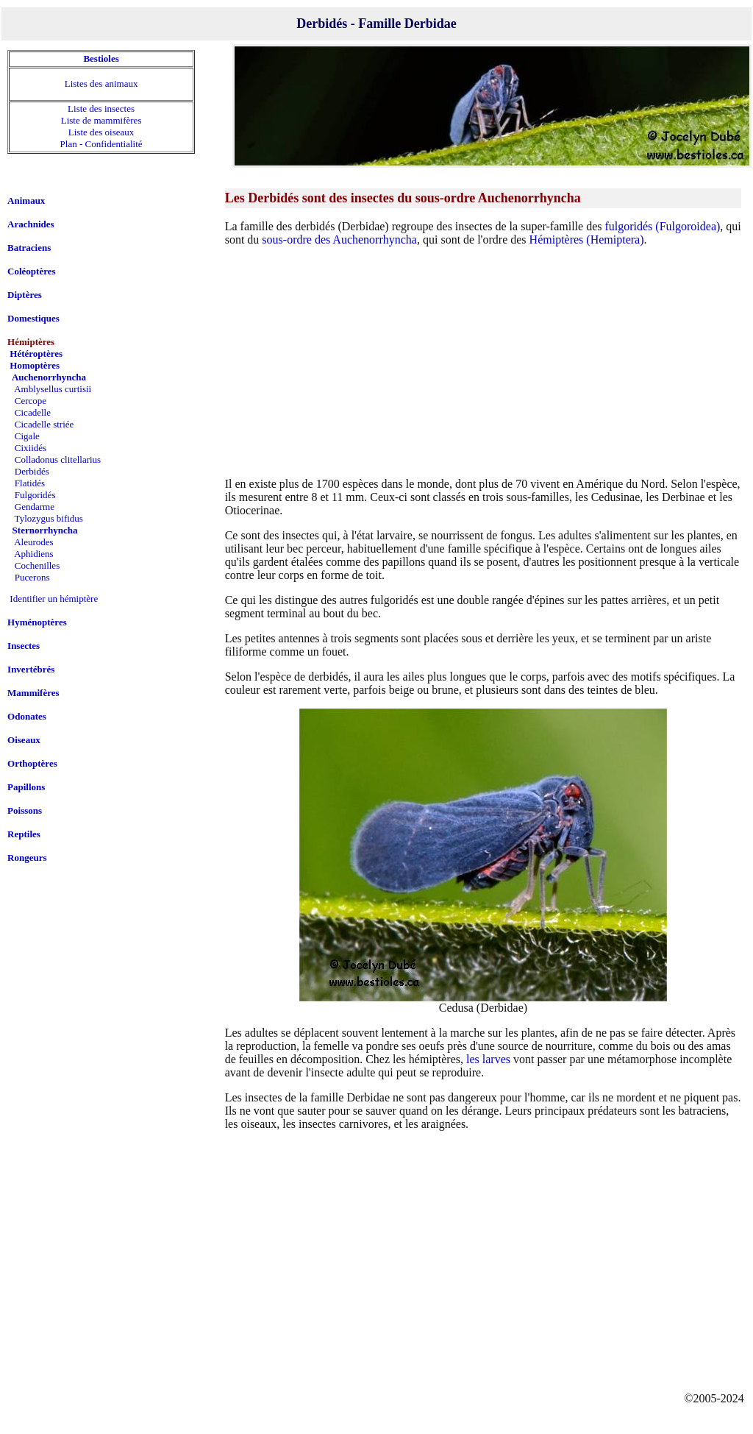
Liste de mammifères (101, 120)
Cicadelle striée (44, 424)
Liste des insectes (101, 108)
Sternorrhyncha (45, 530)
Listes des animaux (101, 83)
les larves (488, 1059)
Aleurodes (33, 541)
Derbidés (32, 471)
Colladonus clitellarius (58, 459)
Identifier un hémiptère (54, 598)
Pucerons (32, 577)
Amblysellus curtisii (52, 388)
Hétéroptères (36, 353)
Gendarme (34, 506)
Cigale (27, 435)
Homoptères (35, 365)
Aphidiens (33, 553)
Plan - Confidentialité (101, 143)
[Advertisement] (483, 361)
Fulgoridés (35, 494)
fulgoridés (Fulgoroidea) (662, 226)
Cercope (30, 400)
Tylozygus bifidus (49, 518)
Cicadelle (33, 412)
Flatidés (30, 483)
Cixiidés (30, 447)
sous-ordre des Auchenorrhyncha (339, 239)
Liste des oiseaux (101, 132)
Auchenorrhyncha (49, 377)
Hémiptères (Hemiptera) (586, 239)
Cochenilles (37, 565)
